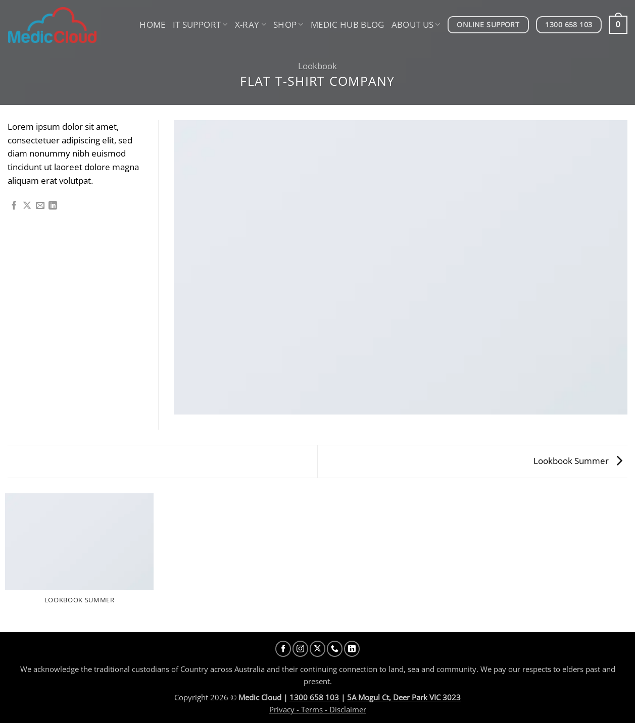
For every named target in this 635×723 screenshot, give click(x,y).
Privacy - (284, 709)
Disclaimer (347, 709)
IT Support (200, 24)
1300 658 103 (314, 697)
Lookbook (317, 66)
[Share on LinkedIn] (52, 206)
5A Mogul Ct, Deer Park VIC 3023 (404, 697)
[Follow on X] (317, 648)
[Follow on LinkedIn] (352, 648)
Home (152, 24)
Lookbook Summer (577, 461)
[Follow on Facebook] (283, 648)
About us (416, 24)
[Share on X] (27, 206)
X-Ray (250, 24)
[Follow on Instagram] (300, 648)
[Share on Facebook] (14, 206)
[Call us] (335, 648)
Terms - (314, 709)
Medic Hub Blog (347, 24)
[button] (618, 24)
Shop (288, 24)
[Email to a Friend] (40, 206)
